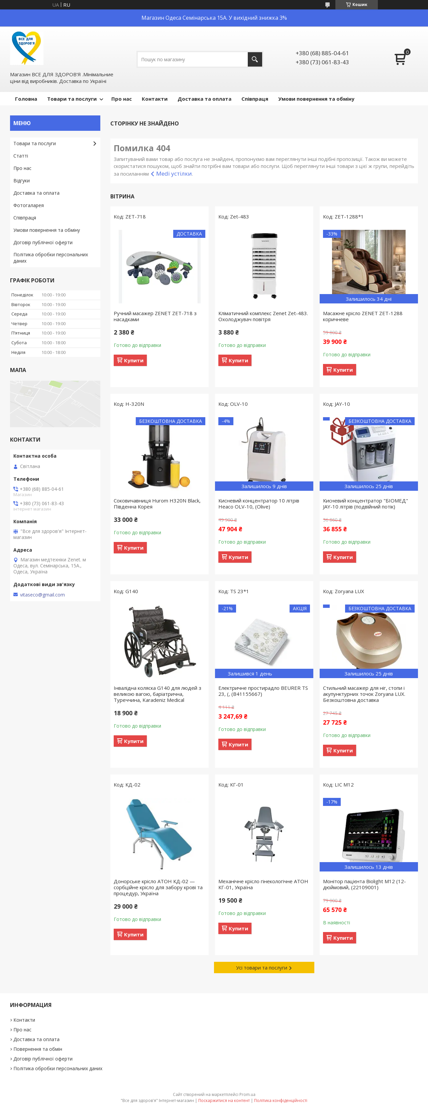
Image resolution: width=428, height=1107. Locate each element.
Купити (133, 360)
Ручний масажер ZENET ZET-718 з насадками (155, 316)
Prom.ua (247, 1094)
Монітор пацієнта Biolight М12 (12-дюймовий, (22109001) (364, 884)
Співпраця (254, 98)
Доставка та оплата (204, 98)
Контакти (155, 98)
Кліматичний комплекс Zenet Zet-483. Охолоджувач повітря (263, 316)
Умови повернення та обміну (316, 98)
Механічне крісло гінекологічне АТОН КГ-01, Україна (263, 884)
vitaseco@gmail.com (42, 595)
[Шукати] (255, 59)
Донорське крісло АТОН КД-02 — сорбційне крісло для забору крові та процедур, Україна (158, 887)
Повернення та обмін (37, 1049)
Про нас (121, 98)
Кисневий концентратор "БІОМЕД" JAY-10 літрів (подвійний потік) (365, 503)
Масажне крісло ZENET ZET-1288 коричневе (363, 316)
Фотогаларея (28, 205)
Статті (20, 156)
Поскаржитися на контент (224, 1100)
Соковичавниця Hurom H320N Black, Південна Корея (157, 503)
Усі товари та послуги (261, 967)
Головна (26, 98)
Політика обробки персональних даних (50, 257)
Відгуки (21, 180)
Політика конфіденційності (280, 1100)
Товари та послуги (72, 98)
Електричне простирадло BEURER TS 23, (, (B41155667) (263, 691)
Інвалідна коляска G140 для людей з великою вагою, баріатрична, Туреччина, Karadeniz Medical (157, 694)
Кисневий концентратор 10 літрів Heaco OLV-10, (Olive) (258, 503)
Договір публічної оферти (43, 242)
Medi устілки (174, 173)
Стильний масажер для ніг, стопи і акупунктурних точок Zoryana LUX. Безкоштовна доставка (364, 694)
